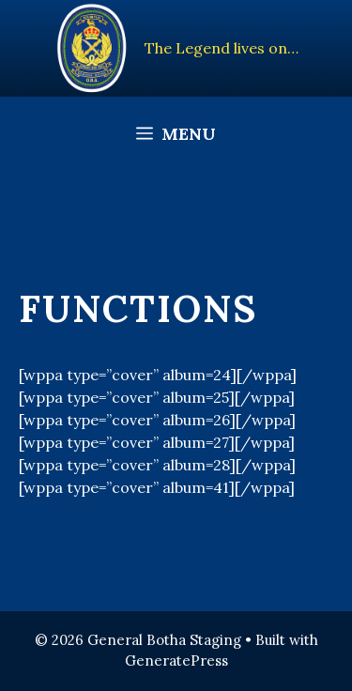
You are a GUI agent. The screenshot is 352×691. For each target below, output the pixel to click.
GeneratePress (176, 660)
